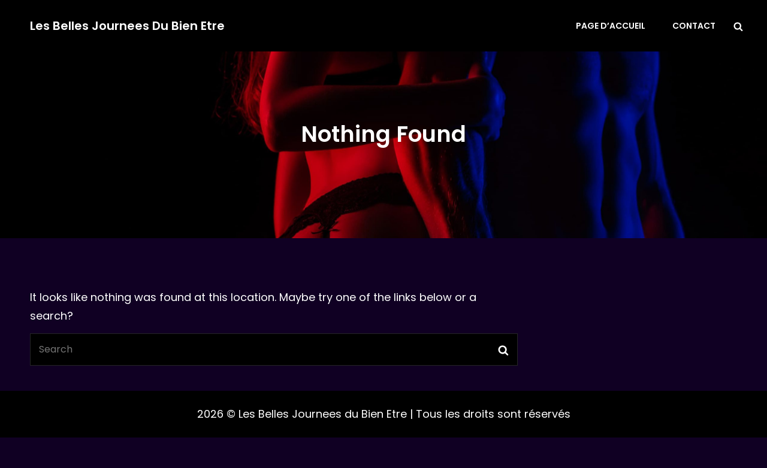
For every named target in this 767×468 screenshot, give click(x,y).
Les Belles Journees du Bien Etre (127, 25)
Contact (693, 26)
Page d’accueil (610, 26)
